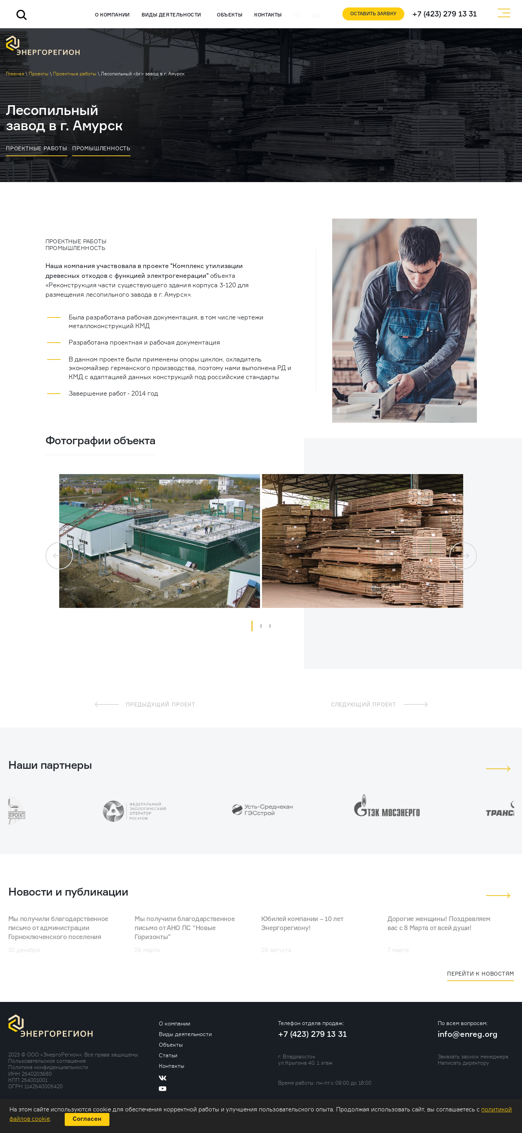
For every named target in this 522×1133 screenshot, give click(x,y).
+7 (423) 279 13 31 (444, 14)
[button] (251, 625)
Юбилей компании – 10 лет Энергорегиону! (302, 924)
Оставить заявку (373, 14)
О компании (112, 15)
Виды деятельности (171, 15)
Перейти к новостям (480, 974)
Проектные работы (36, 148)
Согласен (87, 1119)
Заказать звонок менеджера (473, 1056)
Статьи (168, 1055)
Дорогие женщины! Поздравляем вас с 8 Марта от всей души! (439, 924)
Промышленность (101, 148)
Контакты (268, 15)
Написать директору (463, 1063)
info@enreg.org (468, 1034)
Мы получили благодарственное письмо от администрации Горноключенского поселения (58, 928)
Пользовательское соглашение (47, 1061)
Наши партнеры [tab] (50, 765)
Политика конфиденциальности (48, 1067)
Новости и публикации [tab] (68, 892)
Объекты (229, 15)
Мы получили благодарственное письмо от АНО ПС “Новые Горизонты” (185, 928)
